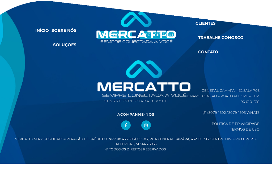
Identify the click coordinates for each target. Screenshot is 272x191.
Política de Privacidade (236, 123)
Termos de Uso (245, 129)
